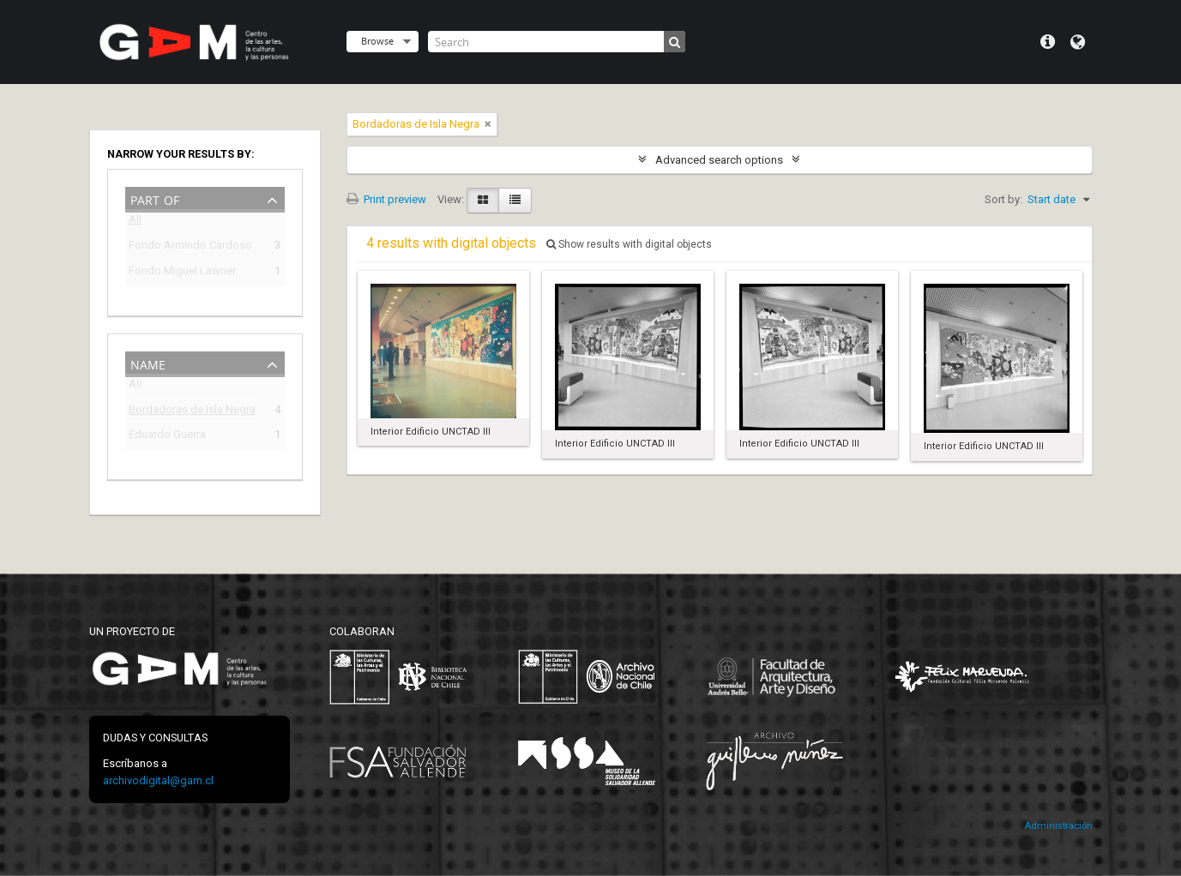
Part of (154, 198)
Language (1078, 42)
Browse (377, 40)
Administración (1058, 825)
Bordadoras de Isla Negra (192, 412)
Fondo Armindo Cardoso (190, 247)
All (135, 222)
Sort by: (1003, 199)
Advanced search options (719, 159)
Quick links (1048, 42)
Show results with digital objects (629, 244)
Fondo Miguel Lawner (182, 273)
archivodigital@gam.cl (158, 780)
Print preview (386, 199)
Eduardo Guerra (167, 436)
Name (148, 363)
